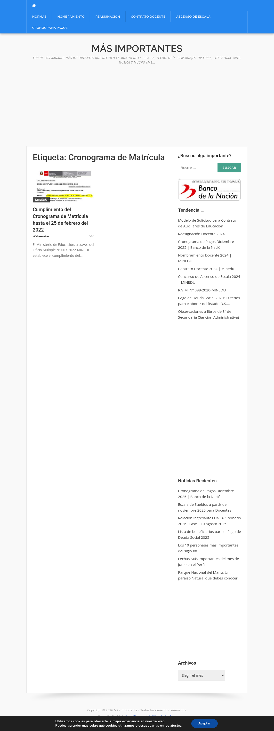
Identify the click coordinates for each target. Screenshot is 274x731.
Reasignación (108, 16)
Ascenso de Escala (193, 16)
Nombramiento (71, 16)
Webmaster (41, 236)
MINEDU (41, 200)
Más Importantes (136, 48)
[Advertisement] (137, 103)
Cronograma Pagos (50, 28)
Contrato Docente (148, 16)
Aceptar (204, 723)
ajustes (175, 725)
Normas (39, 16)
